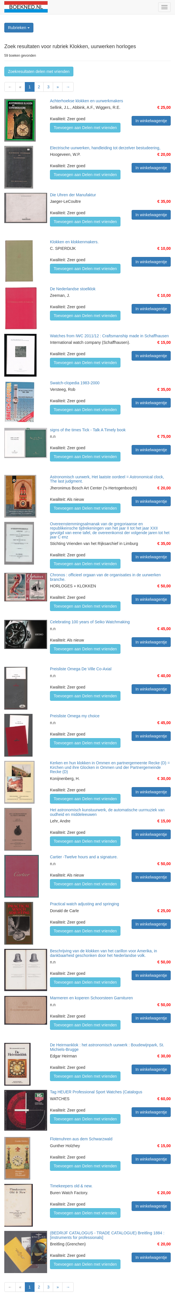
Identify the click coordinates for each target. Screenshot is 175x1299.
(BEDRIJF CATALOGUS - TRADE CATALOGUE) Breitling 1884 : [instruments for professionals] (107, 1235)
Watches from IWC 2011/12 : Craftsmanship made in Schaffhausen (109, 336)
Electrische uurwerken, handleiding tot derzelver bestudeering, (105, 148)
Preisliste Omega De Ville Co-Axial (80, 669)
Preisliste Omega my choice (75, 716)
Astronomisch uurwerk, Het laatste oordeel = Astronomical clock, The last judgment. (107, 479)
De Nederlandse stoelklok (73, 289)
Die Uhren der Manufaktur (73, 195)
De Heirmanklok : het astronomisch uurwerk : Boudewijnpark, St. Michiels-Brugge (107, 1047)
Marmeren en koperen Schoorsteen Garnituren (91, 998)
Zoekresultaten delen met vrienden (39, 71)
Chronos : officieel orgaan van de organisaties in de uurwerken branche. (105, 577)
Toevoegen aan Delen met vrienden (85, 127)
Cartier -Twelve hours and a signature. (84, 857)
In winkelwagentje (151, 121)
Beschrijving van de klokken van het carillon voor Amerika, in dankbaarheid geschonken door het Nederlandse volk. (103, 953)
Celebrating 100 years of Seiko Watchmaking (90, 622)
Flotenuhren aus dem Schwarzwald (81, 1139)
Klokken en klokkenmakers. (74, 242)
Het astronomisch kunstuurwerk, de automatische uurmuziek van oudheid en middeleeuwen (107, 812)
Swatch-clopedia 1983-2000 (75, 383)
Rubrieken (19, 27)
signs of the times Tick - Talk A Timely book (88, 430)
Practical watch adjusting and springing (84, 904)
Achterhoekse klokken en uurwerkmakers (86, 101)
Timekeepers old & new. (71, 1186)
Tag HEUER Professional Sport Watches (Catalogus (96, 1092)
